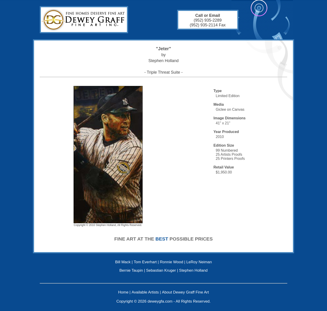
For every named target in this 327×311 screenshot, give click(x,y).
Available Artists (145, 292)
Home (123, 292)
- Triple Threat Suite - (163, 72)
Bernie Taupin (131, 270)
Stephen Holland (193, 270)
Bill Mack (123, 262)
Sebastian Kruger (161, 270)
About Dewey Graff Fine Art (185, 292)
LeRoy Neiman (199, 262)
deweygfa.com (160, 301)
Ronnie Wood (171, 262)
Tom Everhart (145, 262)
